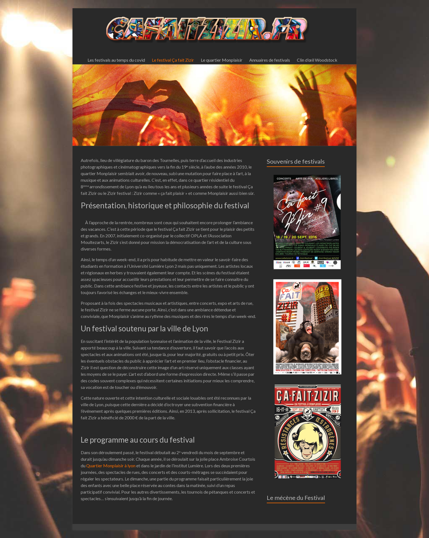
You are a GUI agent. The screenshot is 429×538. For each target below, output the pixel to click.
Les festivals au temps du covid (116, 59)
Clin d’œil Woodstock (317, 59)
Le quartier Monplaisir (221, 59)
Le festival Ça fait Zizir (173, 59)
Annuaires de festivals (269, 59)
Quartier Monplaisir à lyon (110, 465)
